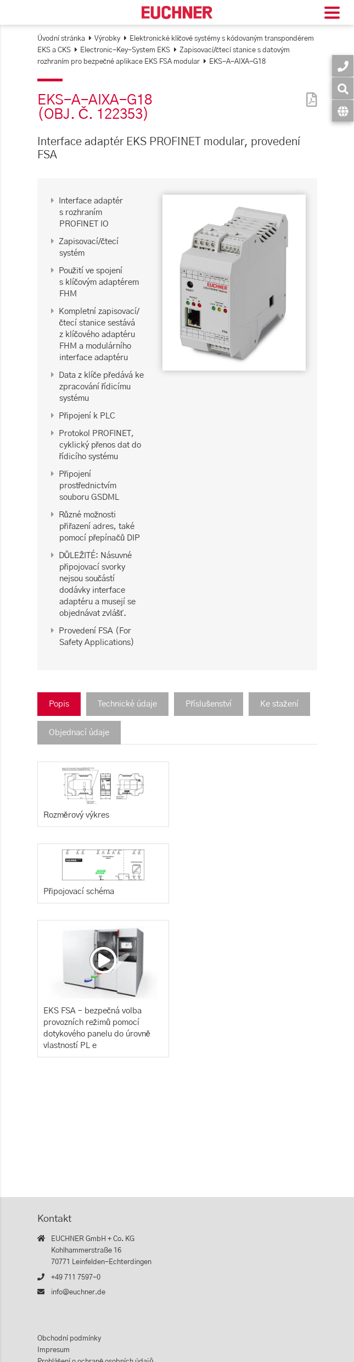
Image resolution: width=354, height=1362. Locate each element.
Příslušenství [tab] (209, 704)
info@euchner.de (78, 1292)
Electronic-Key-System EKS (125, 50)
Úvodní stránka (61, 38)
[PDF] (309, 93)
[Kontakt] (342, 65)
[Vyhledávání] (342, 88)
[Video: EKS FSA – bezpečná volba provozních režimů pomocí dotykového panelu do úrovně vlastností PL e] (103, 959)
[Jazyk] (342, 111)
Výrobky (107, 38)
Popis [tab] (59, 704)
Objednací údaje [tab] (79, 733)
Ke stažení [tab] (279, 704)
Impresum (53, 1350)
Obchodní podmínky (69, 1338)
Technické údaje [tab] (127, 704)
